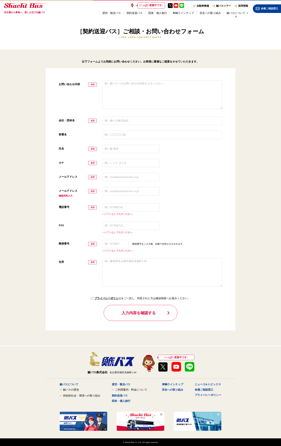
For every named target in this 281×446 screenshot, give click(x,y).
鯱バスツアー (222, 5)
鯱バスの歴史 (71, 389)
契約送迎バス (135, 13)
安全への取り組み (210, 13)
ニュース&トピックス (208, 384)
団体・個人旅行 (157, 13)
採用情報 (241, 5)
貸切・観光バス (111, 13)
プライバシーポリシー (107, 298)
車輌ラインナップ (183, 13)
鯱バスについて (237, 13)
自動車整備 (201, 5)
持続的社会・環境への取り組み (81, 395)
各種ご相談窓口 (204, 389)
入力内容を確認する (145, 313)
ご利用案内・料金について (131, 389)
